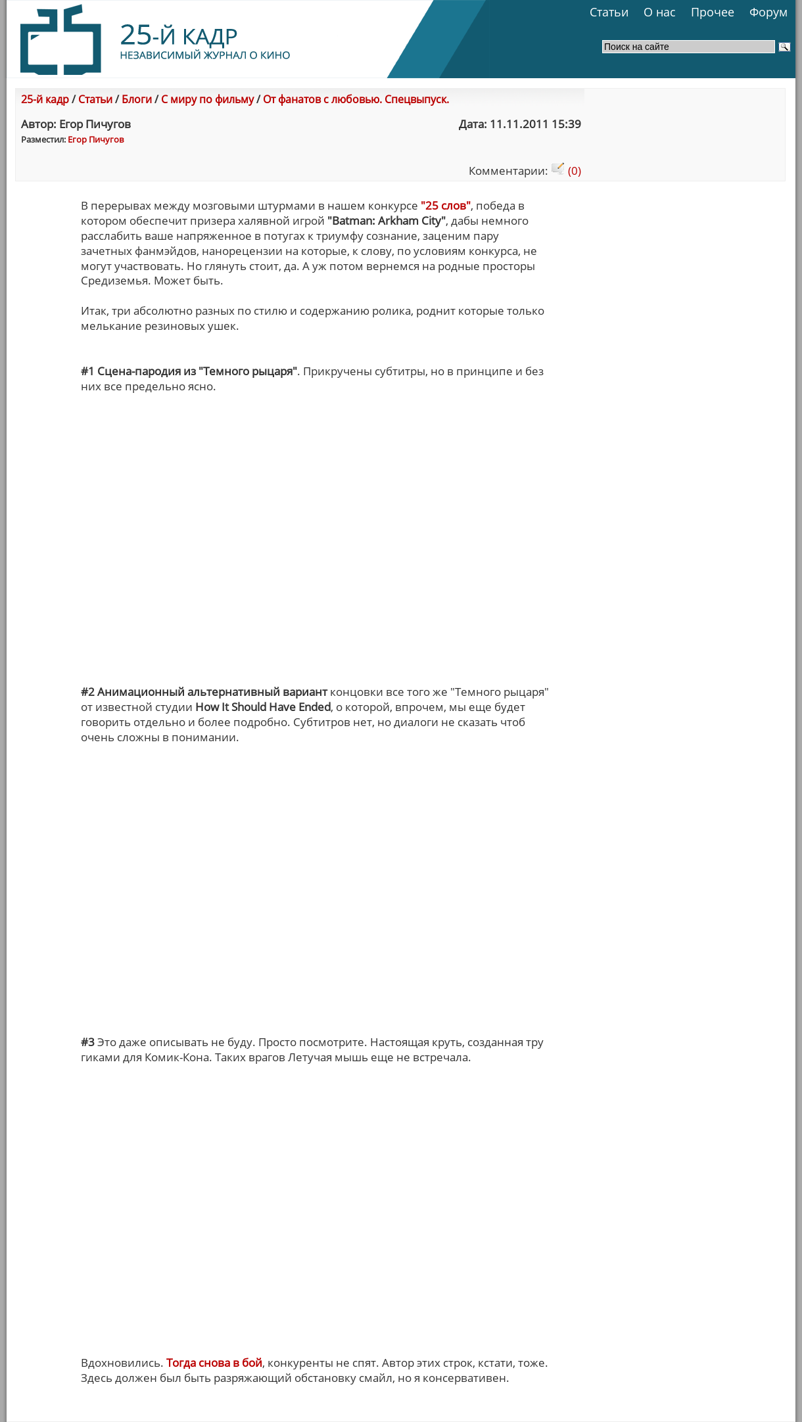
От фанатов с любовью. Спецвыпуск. (356, 99)
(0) (566, 170)
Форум (768, 12)
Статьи (609, 12)
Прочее (712, 12)
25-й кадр (45, 99)
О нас (660, 12)
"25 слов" (446, 205)
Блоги (137, 99)
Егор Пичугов (96, 139)
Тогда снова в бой (214, 1362)
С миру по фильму (207, 99)
